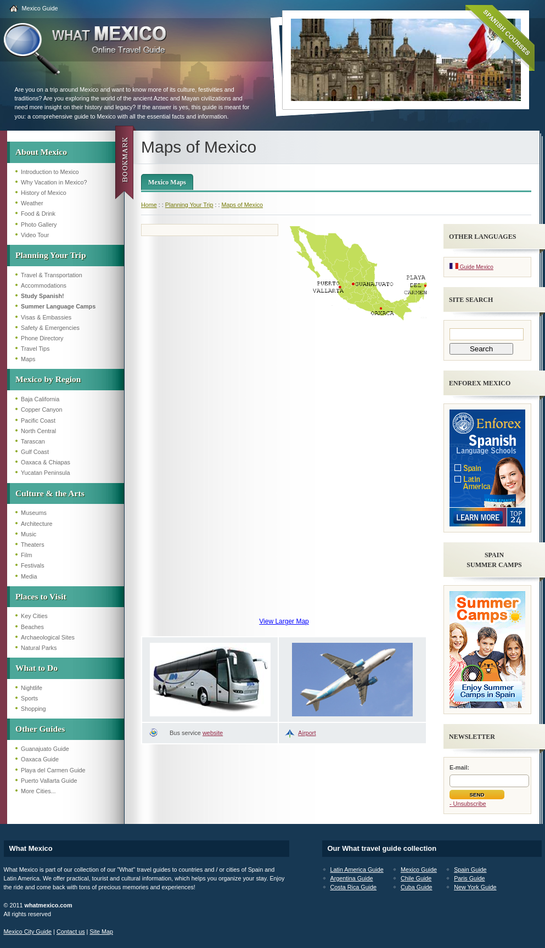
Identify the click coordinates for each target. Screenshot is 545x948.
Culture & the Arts (50, 493)
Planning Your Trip (50, 255)
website (213, 733)
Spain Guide (470, 869)
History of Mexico (43, 192)
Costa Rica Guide (353, 887)
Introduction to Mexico (50, 172)
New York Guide (475, 887)
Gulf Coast (35, 451)
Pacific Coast (38, 420)
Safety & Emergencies (50, 327)
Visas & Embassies (46, 317)
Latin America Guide (357, 869)
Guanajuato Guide (45, 748)
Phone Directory (42, 338)
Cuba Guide (416, 887)
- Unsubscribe (468, 803)
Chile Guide (416, 878)
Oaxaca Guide (40, 759)
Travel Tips (35, 348)
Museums (34, 512)
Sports (29, 698)
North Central (38, 431)
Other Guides (40, 728)
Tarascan (33, 441)
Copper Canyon (42, 409)
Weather (32, 203)
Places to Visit (40, 596)
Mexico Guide (40, 8)
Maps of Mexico (242, 204)
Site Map (101, 931)
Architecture (37, 523)
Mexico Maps (167, 182)
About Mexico (41, 151)
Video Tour (35, 235)
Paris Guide (469, 878)
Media (29, 576)
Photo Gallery (39, 224)
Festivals (32, 565)
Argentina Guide (351, 878)
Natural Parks (39, 647)
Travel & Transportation (51, 275)
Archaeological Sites (48, 637)
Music (28, 534)
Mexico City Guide (28, 931)
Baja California (40, 399)
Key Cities (34, 616)
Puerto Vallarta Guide (49, 780)
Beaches (32, 627)
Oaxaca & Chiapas (45, 462)
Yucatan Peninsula (45, 472)
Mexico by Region (48, 379)
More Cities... (38, 791)
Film (26, 555)
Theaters (32, 544)
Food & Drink (38, 213)
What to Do (36, 667)
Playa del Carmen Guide (53, 770)
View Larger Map (284, 621)
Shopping (33, 708)
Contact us (71, 931)
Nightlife (31, 688)
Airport (307, 733)
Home (149, 204)
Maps (28, 359)
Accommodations (43, 285)
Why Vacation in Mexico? (54, 182)
